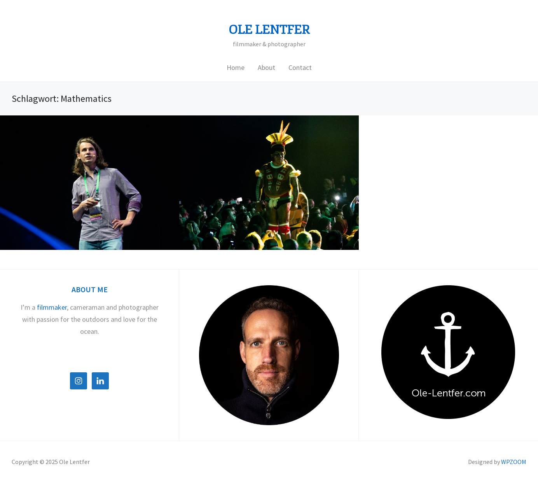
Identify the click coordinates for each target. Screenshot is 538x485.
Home (236, 67)
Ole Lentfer (269, 30)
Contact (300, 67)
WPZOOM (513, 462)
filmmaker (52, 307)
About (266, 67)
